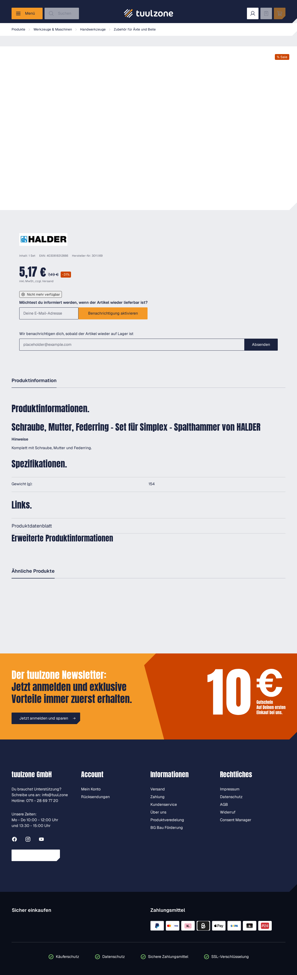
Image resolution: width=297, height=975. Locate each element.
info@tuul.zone (55, 794)
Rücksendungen (95, 796)
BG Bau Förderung (166, 827)
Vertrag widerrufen (35, 855)
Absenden (261, 344)
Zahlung (157, 796)
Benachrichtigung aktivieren (113, 313)
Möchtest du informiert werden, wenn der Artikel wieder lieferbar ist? (83, 302)
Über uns (158, 812)
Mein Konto (91, 789)
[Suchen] (62, 13)
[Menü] (27, 13)
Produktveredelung (167, 819)
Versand (47, 281)
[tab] (34, 381)
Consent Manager (235, 819)
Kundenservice (163, 804)
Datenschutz (231, 796)
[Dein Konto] (252, 13)
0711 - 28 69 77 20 (42, 800)
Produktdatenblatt (32, 526)
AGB (224, 804)
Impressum (229, 789)
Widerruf (227, 812)
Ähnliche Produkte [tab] (33, 571)
